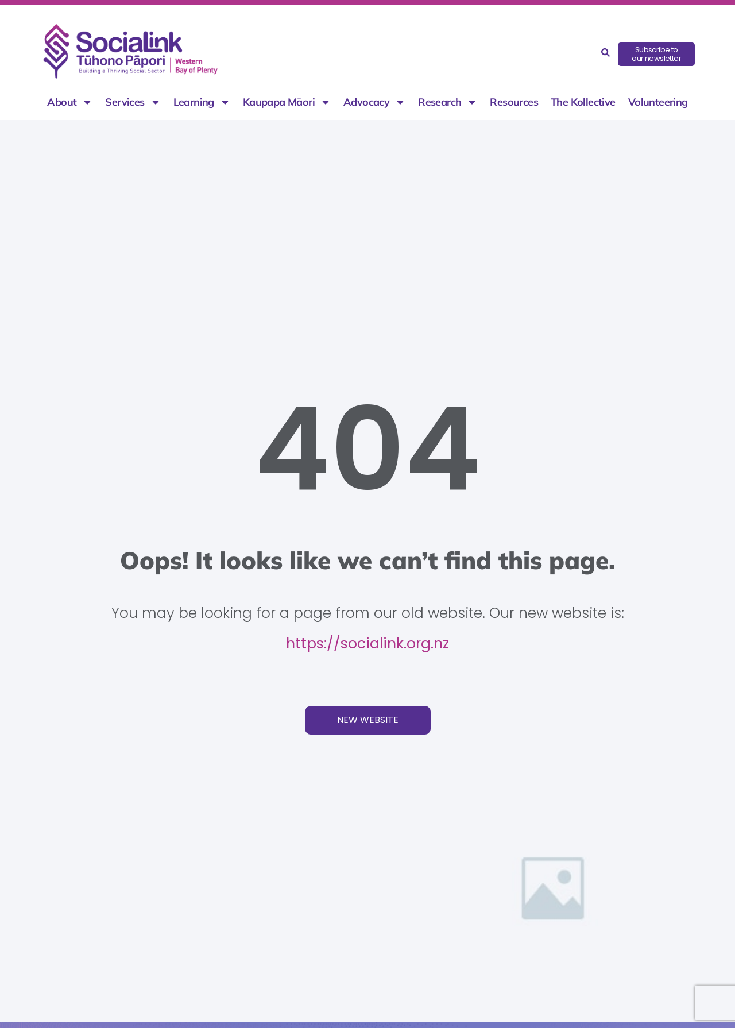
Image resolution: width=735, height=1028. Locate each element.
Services (132, 102)
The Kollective (583, 102)
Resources (514, 102)
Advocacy (374, 102)
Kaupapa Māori (287, 102)
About (69, 102)
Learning (201, 102)
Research (447, 102)
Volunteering (658, 102)
